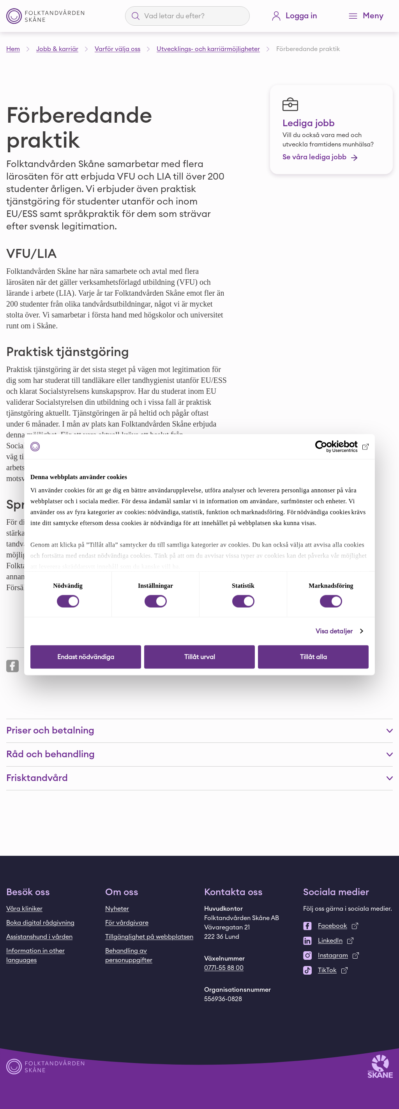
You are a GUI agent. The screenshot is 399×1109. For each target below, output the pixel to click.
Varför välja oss (117, 49)
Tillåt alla (313, 657)
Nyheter (117, 909)
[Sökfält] (192, 16)
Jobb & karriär (57, 49)
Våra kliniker (24, 909)
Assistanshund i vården (39, 937)
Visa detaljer (334, 631)
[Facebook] (348, 926)
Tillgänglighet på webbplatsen (149, 937)
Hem (13, 49)
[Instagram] (348, 955)
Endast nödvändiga (85, 657)
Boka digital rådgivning (40, 923)
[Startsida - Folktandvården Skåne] (45, 16)
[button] (199, 730)
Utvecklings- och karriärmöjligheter (208, 49)
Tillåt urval (199, 657)
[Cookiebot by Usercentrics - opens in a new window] (334, 446)
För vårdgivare (126, 923)
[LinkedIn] (348, 940)
